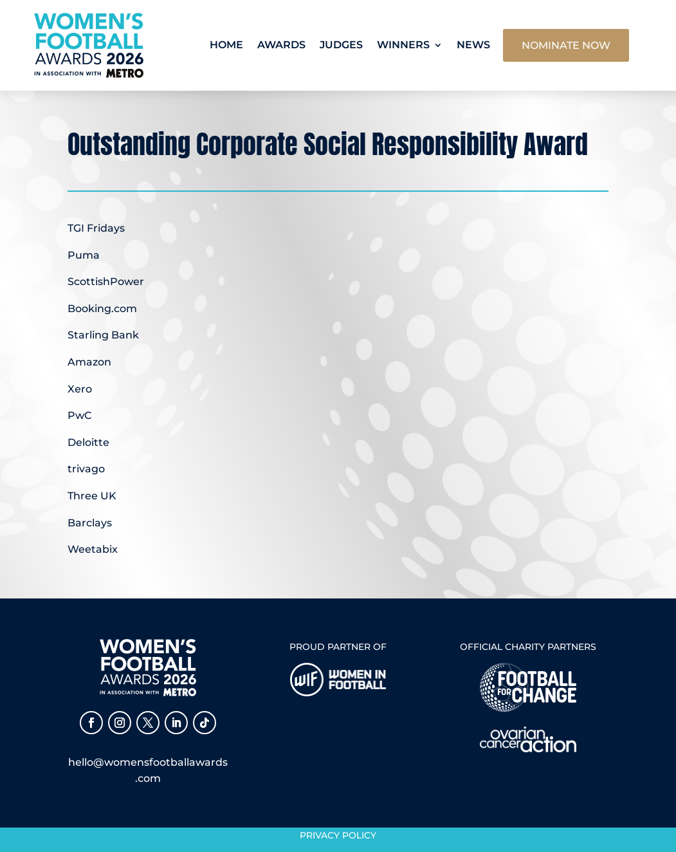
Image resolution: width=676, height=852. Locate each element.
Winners (403, 45)
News (473, 45)
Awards (281, 45)
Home (226, 45)
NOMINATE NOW (566, 45)
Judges (341, 45)
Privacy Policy (338, 835)
